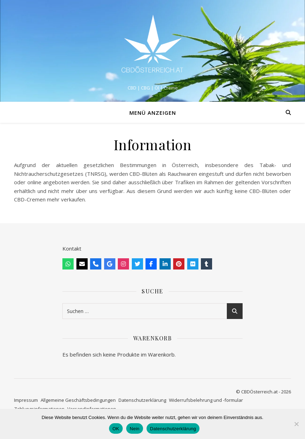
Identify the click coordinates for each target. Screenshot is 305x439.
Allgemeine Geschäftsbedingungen (78, 400)
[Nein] (296, 423)
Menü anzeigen (152, 112)
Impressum (26, 400)
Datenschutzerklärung (142, 400)
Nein (135, 428)
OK (116, 428)
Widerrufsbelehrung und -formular (206, 400)
